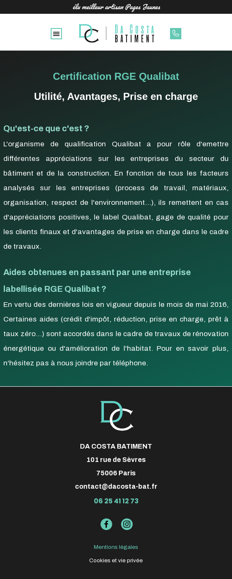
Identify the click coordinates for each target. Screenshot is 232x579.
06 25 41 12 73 (116, 501)
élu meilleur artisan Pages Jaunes (116, 6)
